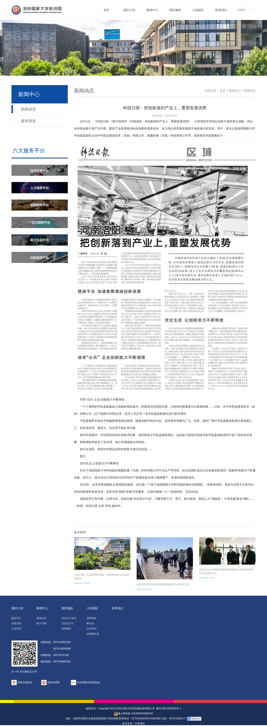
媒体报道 (28, 121)
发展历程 (16, 623)
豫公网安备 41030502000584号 (133, 713)
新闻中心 (152, 10)
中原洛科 (140, 723)
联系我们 (221, 10)
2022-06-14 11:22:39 (144, 589)
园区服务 (175, 10)
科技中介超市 (69, 618)
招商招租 (92, 618)
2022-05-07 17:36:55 (81, 583)
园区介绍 (129, 10)
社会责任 (16, 628)
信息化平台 (68, 623)
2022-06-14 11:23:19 (207, 578)
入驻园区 (198, 10)
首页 (106, 10)
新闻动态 (28, 109)
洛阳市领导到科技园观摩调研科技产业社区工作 (163, 584)
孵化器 (90, 623)
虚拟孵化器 (93, 633)
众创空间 (92, 628)
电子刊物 (42, 623)
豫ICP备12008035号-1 (168, 708)
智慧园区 (67, 628)
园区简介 (16, 618)
